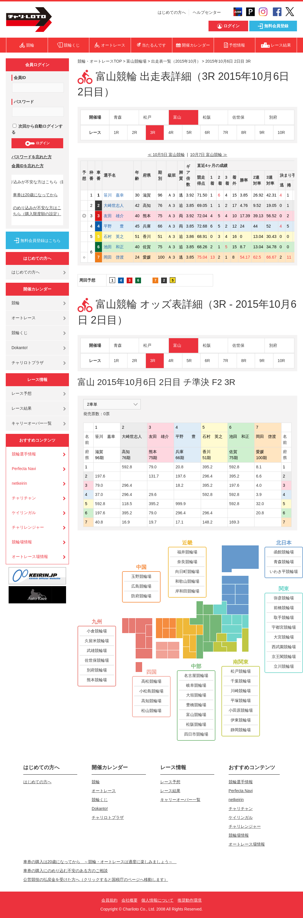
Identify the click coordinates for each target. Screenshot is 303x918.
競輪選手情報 (24, 454)
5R (189, 132)
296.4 (207, 476)
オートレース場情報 (30, 556)
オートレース (23, 317)
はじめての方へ (172, 12)
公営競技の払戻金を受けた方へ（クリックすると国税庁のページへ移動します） (95, 879)
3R (152, 132)
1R (116, 132)
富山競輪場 (136, 61)
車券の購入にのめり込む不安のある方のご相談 (65, 870)
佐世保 (238, 117)
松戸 (147, 117)
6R (207, 132)
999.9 (180, 503)
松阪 (207, 117)
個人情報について (157, 900)
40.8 (99, 522)
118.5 (127, 503)
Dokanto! (19, 347)
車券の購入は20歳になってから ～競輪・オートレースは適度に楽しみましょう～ (100, 861)
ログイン (37, 143)
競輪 (15, 303)
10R (281, 132)
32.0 (260, 503)
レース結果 (21, 408)
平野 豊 (118, 226)
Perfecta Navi (24, 468)
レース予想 (21, 393)
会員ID (20, 77)
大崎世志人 (118, 205)
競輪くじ (19, 332)
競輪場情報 (22, 542)
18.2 (179, 485)
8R (243, 132)
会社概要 (129, 900)
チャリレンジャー (28, 527)
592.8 (127, 467)
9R (262, 132)
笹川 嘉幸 (118, 195)
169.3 (234, 522)
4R (170, 132)
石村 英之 (118, 236)
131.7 (154, 476)
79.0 (153, 467)
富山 (177, 117)
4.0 (258, 485)
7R (225, 132)
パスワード (24, 101)
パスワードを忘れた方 (31, 157)
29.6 (153, 494)
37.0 (99, 494)
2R (134, 132)
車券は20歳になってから (35, 195)
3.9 (258, 494)
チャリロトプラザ (27, 362)
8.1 (258, 467)
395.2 (207, 467)
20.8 (179, 467)
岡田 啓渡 (118, 257)
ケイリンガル (24, 512)
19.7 (153, 522)
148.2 (207, 522)
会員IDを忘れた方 (27, 165)
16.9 (126, 522)
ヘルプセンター (207, 12)
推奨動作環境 (189, 900)
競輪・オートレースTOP (100, 61)
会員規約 (109, 900)
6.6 (258, 476)
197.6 (100, 476)
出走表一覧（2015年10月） (176, 61)
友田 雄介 (118, 215)
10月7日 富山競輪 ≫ (208, 154)
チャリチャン (24, 498)
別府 (273, 117)
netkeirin (19, 483)
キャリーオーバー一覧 (31, 423)
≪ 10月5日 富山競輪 (166, 154)
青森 (118, 117)
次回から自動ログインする (37, 129)
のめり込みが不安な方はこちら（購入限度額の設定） (37, 210)
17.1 (179, 522)
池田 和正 (118, 247)
